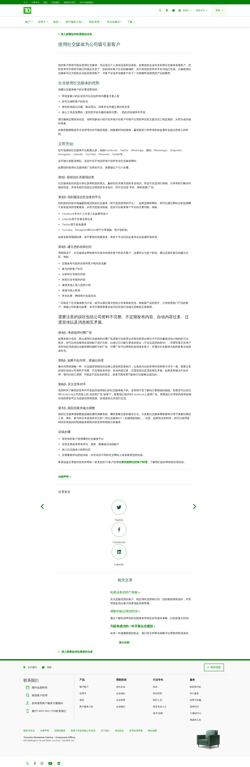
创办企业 (120, 678)
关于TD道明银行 (87, 2)
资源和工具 (195, 711)
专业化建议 (114, 22)
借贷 (57, 22)
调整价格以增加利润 (124, 602)
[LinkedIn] (118, 547)
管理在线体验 (136, 722)
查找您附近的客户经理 (134, 453)
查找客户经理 (37, 686)
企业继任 (120, 698)
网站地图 (152, 722)
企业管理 (120, 691)
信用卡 (43, 22)
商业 (45, 2)
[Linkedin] (58, 755)
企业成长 (120, 685)
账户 (29, 22)
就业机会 (119, 722)
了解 (131, 22)
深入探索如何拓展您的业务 (77, 643)
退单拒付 (194, 698)
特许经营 (157, 685)
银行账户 (84, 678)
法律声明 (63, 468)
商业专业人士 (159, 698)
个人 (25, 2)
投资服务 (55, 2)
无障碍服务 (59, 722)
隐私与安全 (29, 722)
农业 (155, 678)
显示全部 (125, 634)
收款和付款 (195, 678)
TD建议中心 (196, 704)
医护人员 (157, 691)
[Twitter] (118, 502)
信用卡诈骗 (195, 691)
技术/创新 (158, 704)
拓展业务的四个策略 (124, 583)
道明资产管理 (69, 2)
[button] (160, 10)
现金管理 (95, 22)
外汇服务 (194, 685)
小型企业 (35, 2)
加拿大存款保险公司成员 (83, 722)
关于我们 (105, 722)
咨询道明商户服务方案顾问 (45, 694)
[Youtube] (50, 755)
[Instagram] (42, 755)
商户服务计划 (75, 22)
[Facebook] (118, 524)
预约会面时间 (37, 679)
